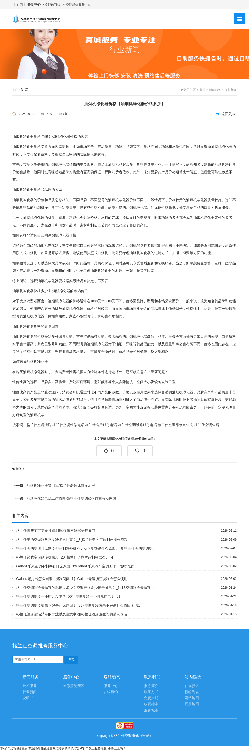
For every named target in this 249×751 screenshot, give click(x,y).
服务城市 (151, 710)
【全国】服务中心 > (28, 4)
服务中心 (111, 686)
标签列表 (192, 692)
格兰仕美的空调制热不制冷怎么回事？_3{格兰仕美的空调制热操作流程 (72, 540)
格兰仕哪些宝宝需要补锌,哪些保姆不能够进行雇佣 (55, 531)
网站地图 (192, 698)
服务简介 (151, 686)
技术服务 (30, 686)
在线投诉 (192, 686)
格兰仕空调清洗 (39, 425)
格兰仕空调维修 (126, 736)
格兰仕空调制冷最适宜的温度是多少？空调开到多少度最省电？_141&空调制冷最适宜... (85, 588)
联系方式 (151, 692)
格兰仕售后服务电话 (101, 425)
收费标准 (151, 704)
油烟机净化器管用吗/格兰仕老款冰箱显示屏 (53, 486)
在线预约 (111, 692)
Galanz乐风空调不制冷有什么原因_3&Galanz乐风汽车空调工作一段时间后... (76, 566)
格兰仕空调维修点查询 (175, 425)
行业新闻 (230, 89)
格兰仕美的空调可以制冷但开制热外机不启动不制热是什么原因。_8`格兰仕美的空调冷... (86, 548)
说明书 (28, 698)
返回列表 (228, 114)
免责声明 (151, 698)
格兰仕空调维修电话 (68, 425)
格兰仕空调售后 (206, 425)
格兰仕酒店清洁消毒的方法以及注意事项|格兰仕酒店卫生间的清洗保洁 (71, 614)
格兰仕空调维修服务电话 (137, 425)
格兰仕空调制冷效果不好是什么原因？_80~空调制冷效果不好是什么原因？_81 (78, 605)
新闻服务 (215, 89)
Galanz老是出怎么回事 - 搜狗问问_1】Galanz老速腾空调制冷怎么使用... (73, 579)
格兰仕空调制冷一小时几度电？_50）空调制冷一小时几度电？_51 (68, 596)
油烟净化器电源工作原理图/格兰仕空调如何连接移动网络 (64, 498)
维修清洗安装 (73, 686)
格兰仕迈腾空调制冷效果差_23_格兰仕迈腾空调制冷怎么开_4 (64, 557)
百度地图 (192, 704)
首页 (203, 89)
